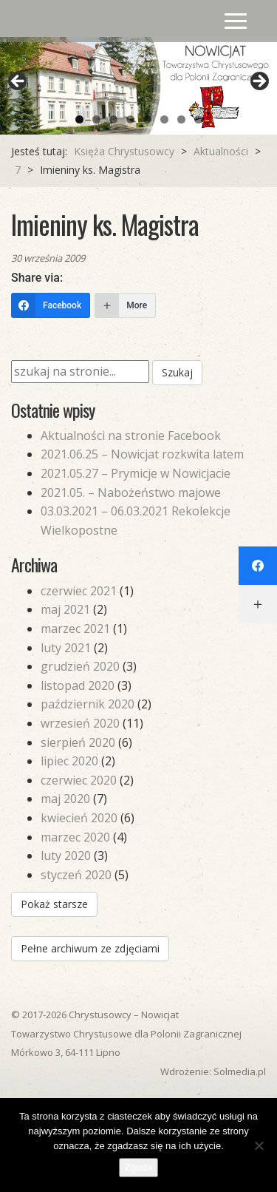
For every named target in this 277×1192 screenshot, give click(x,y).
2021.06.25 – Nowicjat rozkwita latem (142, 454)
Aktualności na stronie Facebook (131, 435)
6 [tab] (164, 119)
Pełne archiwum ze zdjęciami (90, 948)
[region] (138, 86)
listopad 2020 (77, 685)
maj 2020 (65, 798)
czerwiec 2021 (79, 591)
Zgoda (138, 1167)
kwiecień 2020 (79, 818)
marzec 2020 (75, 837)
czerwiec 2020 (79, 780)
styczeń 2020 (76, 875)
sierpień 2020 (78, 742)
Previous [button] (18, 82)
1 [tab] (79, 119)
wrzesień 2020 (80, 723)
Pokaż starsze (54, 904)
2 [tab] (96, 119)
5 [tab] (147, 119)
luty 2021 (66, 648)
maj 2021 (65, 609)
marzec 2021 (75, 628)
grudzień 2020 (80, 666)
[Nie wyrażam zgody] (258, 1145)
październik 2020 (87, 704)
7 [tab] (181, 119)
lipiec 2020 (69, 761)
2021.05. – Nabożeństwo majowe (131, 492)
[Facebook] (50, 305)
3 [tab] (113, 119)
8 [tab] (198, 119)
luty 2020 (66, 855)
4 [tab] (130, 119)
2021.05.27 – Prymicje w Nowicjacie (135, 473)
